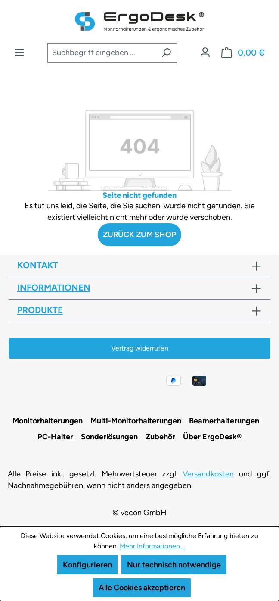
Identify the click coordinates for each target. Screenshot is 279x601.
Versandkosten (208, 474)
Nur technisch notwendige (174, 565)
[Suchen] (166, 53)
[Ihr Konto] (205, 52)
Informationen (53, 287)
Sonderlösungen (109, 436)
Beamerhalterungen (224, 421)
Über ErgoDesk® (212, 436)
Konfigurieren (87, 565)
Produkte (40, 310)
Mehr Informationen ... (153, 546)
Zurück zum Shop (139, 234)
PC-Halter (55, 436)
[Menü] (20, 52)
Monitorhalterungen (47, 421)
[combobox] (101, 53)
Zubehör (160, 436)
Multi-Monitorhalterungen (135, 421)
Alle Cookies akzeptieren (142, 587)
